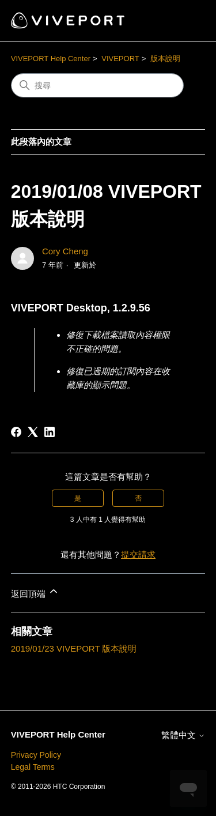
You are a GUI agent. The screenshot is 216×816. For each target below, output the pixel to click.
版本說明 (165, 58)
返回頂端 (35, 592)
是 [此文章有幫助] (77, 498)
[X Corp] (33, 432)
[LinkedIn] (49, 432)
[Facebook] (16, 432)
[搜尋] (97, 85)
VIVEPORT (120, 58)
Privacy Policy (36, 754)
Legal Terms (33, 767)
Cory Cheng (65, 251)
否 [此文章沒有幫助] (138, 498)
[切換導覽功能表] (184, 21)
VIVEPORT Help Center (50, 58)
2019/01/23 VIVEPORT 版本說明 (74, 648)
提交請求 (138, 554)
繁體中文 (183, 735)
